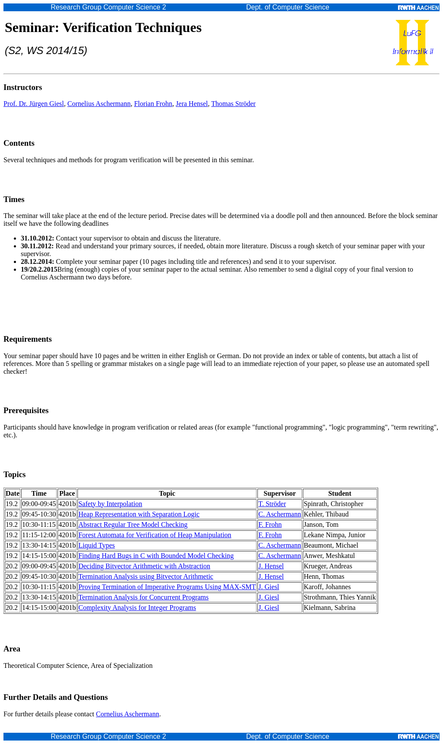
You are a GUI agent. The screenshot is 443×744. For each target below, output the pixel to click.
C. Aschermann (279, 514)
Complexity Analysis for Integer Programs (137, 607)
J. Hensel (271, 566)
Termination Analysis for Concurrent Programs (143, 597)
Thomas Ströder (233, 103)
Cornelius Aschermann (99, 103)
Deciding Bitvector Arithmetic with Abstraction (144, 566)
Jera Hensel (192, 103)
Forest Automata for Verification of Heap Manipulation (154, 535)
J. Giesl (268, 586)
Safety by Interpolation (110, 503)
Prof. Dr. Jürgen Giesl (33, 103)
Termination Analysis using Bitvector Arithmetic (145, 576)
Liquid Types (96, 545)
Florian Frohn (153, 103)
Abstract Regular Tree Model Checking (132, 524)
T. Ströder (272, 503)
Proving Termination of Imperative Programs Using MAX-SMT (167, 586)
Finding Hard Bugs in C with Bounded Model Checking (156, 555)
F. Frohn (270, 524)
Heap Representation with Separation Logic (138, 514)
